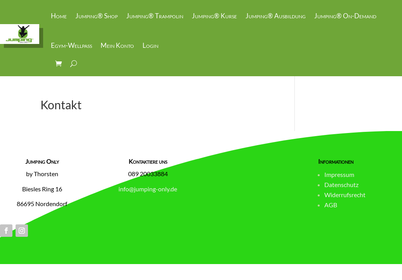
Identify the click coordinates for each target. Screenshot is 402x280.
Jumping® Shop (96, 16)
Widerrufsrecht (344, 194)
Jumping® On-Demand (345, 16)
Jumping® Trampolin (154, 16)
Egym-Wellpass (71, 45)
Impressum (339, 174)
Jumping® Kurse (214, 16)
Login (150, 45)
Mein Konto (117, 45)
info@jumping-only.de (147, 188)
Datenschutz (341, 184)
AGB (330, 204)
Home (59, 16)
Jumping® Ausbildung (275, 16)
